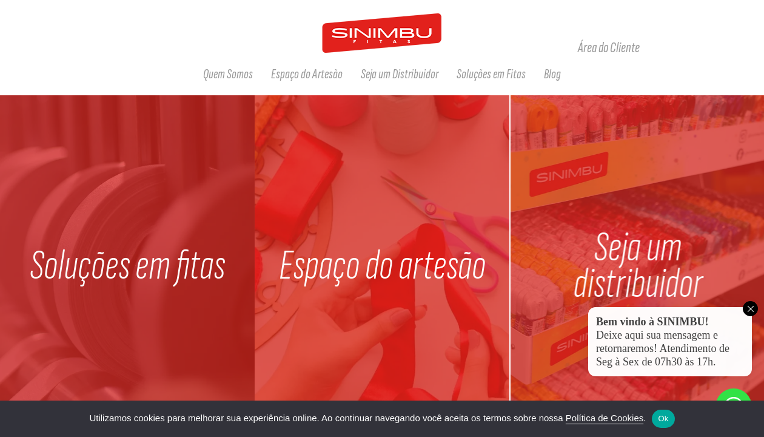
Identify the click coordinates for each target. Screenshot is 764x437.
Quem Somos (228, 74)
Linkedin (744, 48)
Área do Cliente (609, 47)
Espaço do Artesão (307, 74)
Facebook (668, 48)
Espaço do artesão (382, 266)
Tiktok (719, 48)
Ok (663, 418)
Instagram (693, 48)
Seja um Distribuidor (399, 74)
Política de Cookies (604, 418)
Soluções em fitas (127, 266)
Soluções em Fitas (491, 74)
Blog (552, 74)
